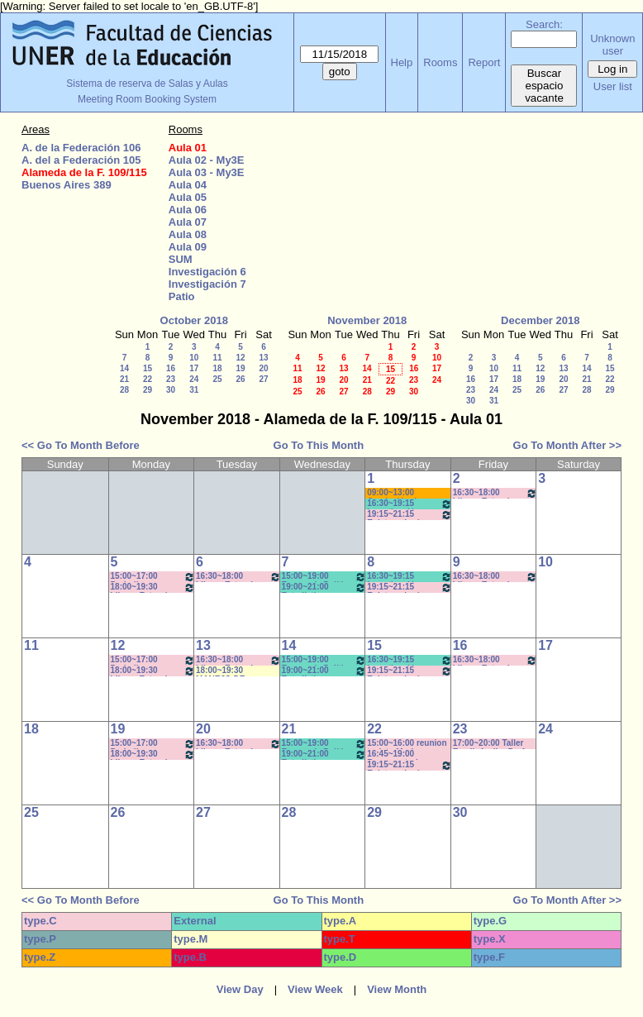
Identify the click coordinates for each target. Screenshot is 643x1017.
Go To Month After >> (567, 445)
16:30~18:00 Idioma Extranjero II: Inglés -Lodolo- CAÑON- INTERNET (495, 493)
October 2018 (194, 320)
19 (240, 368)
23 (170, 379)
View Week (315, 989)
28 (124, 389)
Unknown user (612, 44)
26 (240, 379)
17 (193, 368)
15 (147, 368)
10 (193, 357)
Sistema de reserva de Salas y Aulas (146, 83)
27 (263, 379)
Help (402, 62)
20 (263, 368)
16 (170, 368)
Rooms (440, 62)
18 (216, 368)
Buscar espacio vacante (544, 85)
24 (193, 379)
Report (484, 62)
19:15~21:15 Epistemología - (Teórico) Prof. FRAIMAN (409, 514)
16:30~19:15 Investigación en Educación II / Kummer (409, 504)
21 (124, 379)
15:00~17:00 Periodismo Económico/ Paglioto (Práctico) (153, 576)
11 (216, 357)
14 (124, 368)
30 (170, 389)
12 (240, 357)
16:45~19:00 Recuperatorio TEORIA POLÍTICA (403, 754)
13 (263, 357)
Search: (544, 24)
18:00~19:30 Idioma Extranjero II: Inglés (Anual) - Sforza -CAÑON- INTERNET (153, 587)
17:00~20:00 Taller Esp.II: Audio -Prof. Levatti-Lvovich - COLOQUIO (490, 743)
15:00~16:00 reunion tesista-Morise (406, 743)
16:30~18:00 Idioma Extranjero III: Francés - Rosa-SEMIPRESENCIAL (238, 576)
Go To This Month (319, 445)
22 (147, 379)
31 (193, 389)
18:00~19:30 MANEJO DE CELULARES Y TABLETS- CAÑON (232, 671)
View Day (240, 989)
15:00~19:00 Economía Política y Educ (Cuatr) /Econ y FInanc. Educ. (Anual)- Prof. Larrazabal (324, 576)
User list (612, 86)
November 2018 (367, 320)
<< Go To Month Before (80, 445)
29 (147, 389)
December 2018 (540, 320)
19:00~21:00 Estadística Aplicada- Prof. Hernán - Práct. (324, 587)
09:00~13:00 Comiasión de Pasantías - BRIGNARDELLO (400, 493)
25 (216, 379)
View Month (396, 989)
